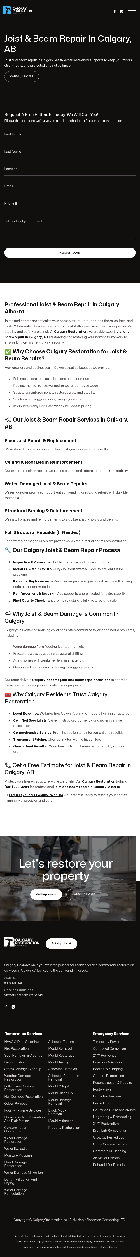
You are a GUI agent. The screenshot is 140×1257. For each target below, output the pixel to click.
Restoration (102, 1089)
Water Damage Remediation (15, 1192)
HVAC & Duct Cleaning (21, 1041)
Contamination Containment (15, 1129)
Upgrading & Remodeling (112, 1117)
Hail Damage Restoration (23, 1096)
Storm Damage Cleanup (22, 1069)
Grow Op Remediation (109, 1137)
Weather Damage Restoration (17, 1078)
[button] (132, 11)
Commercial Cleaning (109, 1151)
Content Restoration (108, 1076)
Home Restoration (107, 1096)
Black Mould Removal (57, 1112)
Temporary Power (106, 1042)
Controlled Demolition (109, 1048)
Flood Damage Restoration (15, 1164)
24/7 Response (104, 1055)
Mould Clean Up (60, 1093)
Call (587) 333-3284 (21, 76)
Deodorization (15, 1062)
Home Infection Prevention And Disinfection (24, 1119)
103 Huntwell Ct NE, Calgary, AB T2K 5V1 (70, 1230)
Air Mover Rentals (106, 1157)
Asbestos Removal (62, 1069)
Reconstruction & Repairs (112, 1083)
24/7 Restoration (106, 1123)
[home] (19, 11)
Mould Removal (60, 1048)
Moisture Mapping (18, 1155)
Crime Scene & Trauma (110, 1144)
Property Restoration (64, 1127)
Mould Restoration (62, 1055)
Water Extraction (17, 1148)
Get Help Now (46, 894)
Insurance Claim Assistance (114, 1110)
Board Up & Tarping (108, 1069)
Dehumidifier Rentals (109, 1164)
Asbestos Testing (61, 1041)
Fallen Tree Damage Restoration (19, 1088)
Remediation (102, 1103)
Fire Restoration (16, 1048)
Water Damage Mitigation (23, 1172)
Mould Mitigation (61, 1086)
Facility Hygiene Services (23, 1110)
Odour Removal (16, 1103)
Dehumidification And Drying (20, 1181)
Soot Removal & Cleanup (23, 1055)
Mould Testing (58, 1062)
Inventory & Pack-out (109, 1062)
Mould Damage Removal (60, 1102)
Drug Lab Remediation (110, 1130)
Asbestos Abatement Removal (64, 1078)
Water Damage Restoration (15, 1140)
